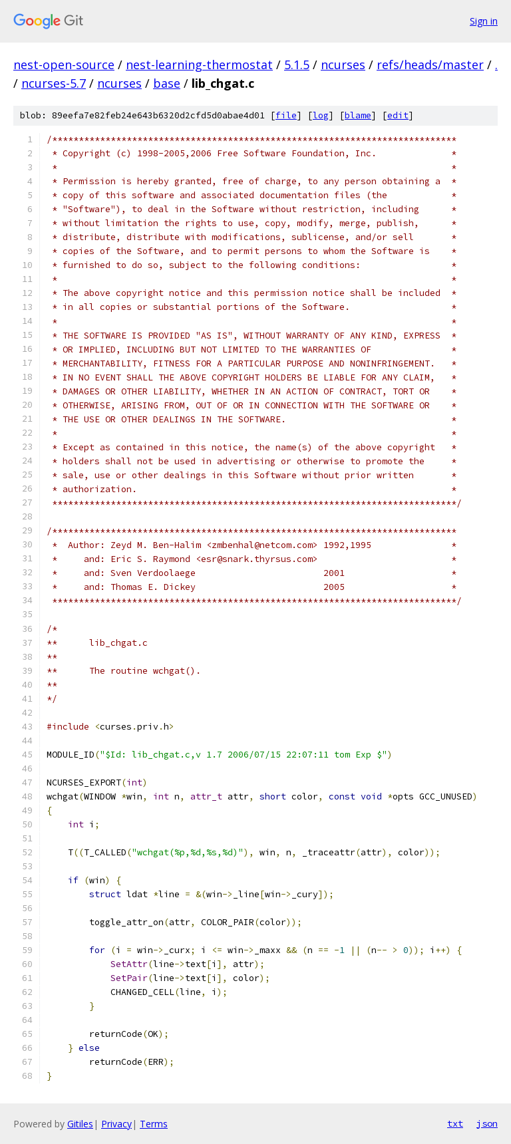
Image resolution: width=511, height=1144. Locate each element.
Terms (154, 1123)
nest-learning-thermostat (199, 64)
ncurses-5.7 (53, 83)
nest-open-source (63, 64)
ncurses (343, 64)
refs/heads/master (430, 64)
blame (358, 115)
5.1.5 (296, 64)
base (166, 83)
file (286, 115)
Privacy (116, 1123)
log (321, 115)
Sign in (484, 21)
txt (455, 1123)
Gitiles (80, 1123)
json (487, 1123)
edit (398, 115)
